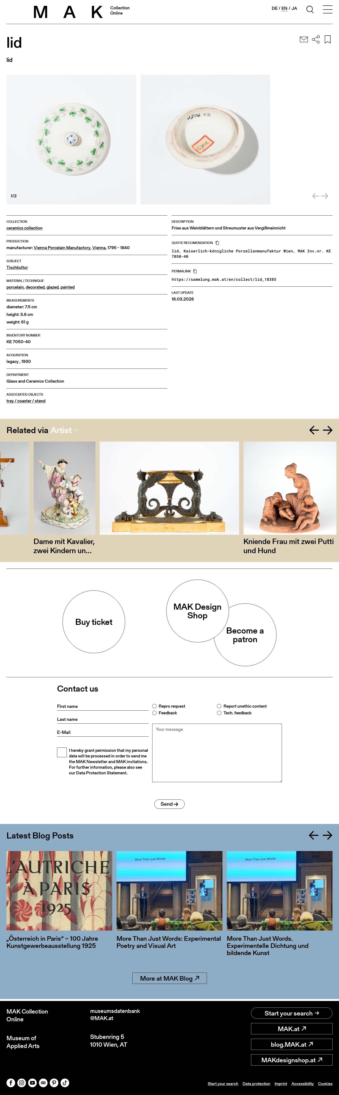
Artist (61, 430)
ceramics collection (24, 228)
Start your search (292, 1013)
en (284, 8)
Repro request (172, 706)
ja (294, 8)
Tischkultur (17, 267)
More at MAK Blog (169, 980)
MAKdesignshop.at (291, 1059)
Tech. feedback (237, 713)
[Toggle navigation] (328, 10)
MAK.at (292, 1028)
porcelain (15, 287)
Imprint (277, 1083)
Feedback (168, 713)
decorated (35, 287)
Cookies (325, 1083)
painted (68, 287)
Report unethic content (245, 706)
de (275, 8)
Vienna (99, 247)
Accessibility (300, 1083)
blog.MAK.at (292, 1044)
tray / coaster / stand (25, 401)
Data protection (251, 1083)
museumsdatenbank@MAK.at (116, 1015)
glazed (52, 287)
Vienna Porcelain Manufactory (62, 247)
